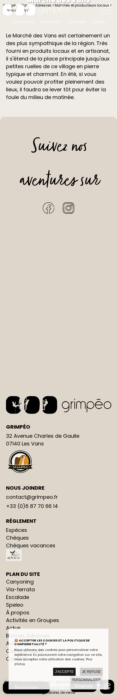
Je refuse (91, 672)
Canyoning (22, 22)
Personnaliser (86, 680)
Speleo (99, 22)
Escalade (76, 22)
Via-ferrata (51, 22)
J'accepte (64, 672)
